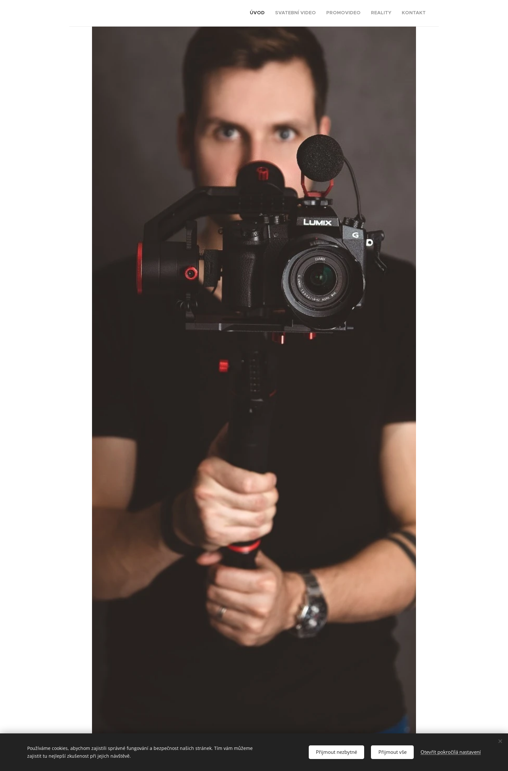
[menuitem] (386, 13)
